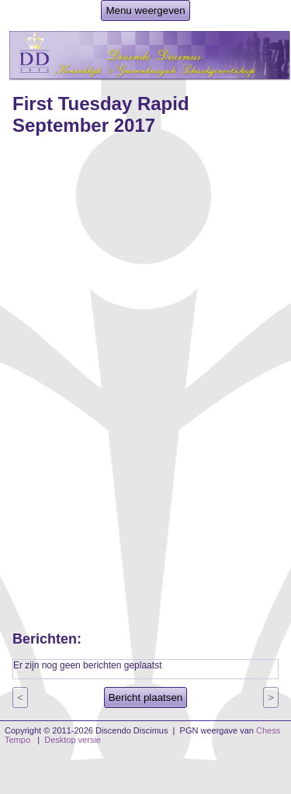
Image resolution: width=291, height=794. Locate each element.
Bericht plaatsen (146, 697)
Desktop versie (72, 739)
